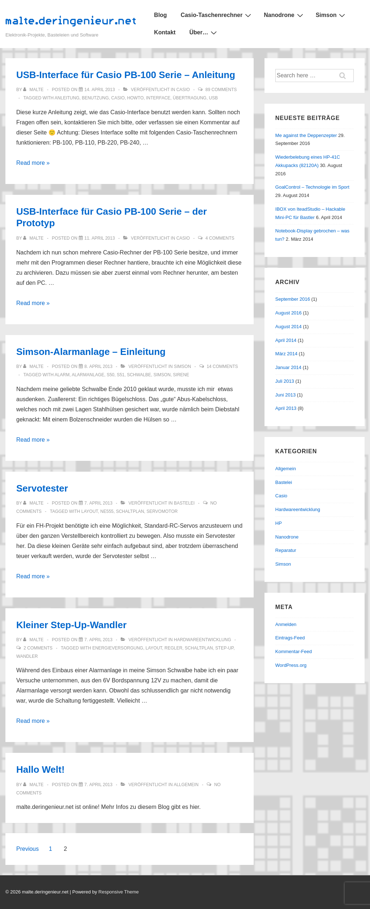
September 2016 (292, 299)
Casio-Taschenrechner (217, 15)
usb (213, 97)
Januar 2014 (288, 367)
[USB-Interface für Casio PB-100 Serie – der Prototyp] (100, 238)
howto (135, 97)
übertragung (189, 97)
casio (118, 97)
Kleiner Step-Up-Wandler (71, 624)
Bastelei (184, 503)
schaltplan (130, 511)
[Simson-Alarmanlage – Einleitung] (99, 366)
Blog (160, 15)
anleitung (67, 97)
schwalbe (139, 374)
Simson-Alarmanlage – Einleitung (90, 351)
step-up (224, 648)
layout (89, 511)
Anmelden (286, 624)
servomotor (161, 511)
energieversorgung (117, 648)
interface (158, 97)
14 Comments (222, 366)
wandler (27, 656)
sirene (181, 374)
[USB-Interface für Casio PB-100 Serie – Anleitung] (100, 89)
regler (173, 648)
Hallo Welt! (40, 769)
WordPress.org (290, 665)
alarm (62, 374)
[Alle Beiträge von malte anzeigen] (34, 89)
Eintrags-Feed (290, 637)
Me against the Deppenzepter (306, 135)
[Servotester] (99, 503)
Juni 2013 (285, 395)
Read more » (33, 163)
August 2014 (288, 326)
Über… (204, 32)
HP (278, 523)
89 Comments (221, 89)
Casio (183, 89)
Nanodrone (284, 15)
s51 (120, 374)
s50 (110, 374)
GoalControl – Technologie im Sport (312, 187)
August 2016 (288, 313)
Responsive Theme (118, 892)
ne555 (107, 511)
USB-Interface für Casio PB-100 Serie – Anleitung (125, 74)
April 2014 (286, 340)
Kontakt (165, 32)
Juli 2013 (284, 381)
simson (162, 374)
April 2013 (286, 408)
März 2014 (286, 353)
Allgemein (186, 784)
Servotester (42, 488)
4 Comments (220, 238)
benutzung (95, 97)
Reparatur (285, 550)
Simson (331, 15)
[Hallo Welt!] (99, 784)
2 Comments (37, 648)
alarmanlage (88, 374)
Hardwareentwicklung (202, 639)
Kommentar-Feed (293, 651)
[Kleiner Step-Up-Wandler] (99, 639)
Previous (27, 849)
